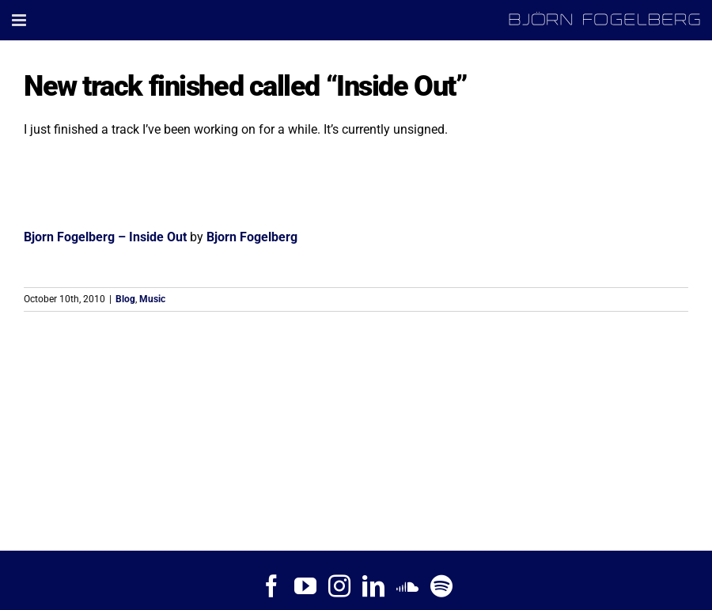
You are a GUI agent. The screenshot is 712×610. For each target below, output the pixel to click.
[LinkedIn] (373, 586)
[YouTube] (305, 586)
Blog (125, 299)
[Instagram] (339, 586)
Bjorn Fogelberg (251, 236)
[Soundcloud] (407, 586)
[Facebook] (271, 586)
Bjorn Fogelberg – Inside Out (105, 236)
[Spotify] (441, 586)
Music (152, 299)
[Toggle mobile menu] (20, 20)
